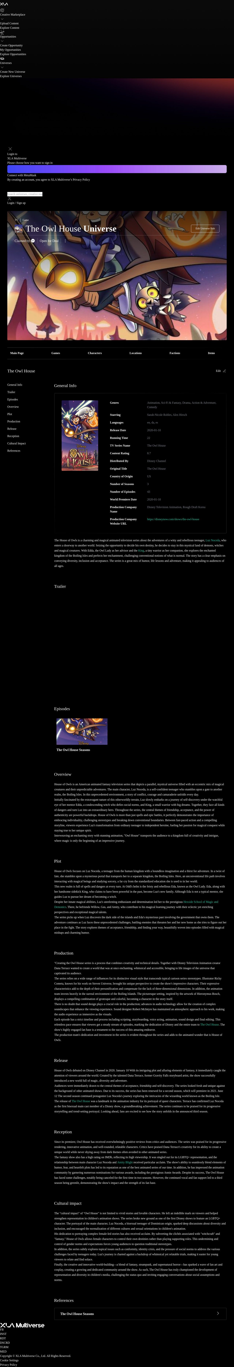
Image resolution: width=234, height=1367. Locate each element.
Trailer (11, 392)
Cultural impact (16, 443)
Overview (13, 406)
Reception (13, 436)
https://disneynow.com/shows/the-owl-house (173, 519)
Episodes (12, 399)
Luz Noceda (213, 540)
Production (13, 421)
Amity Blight (125, 1162)
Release (11, 428)
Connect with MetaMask (21, 175)
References (13, 450)
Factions (175, 353)
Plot (9, 414)
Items (211, 353)
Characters (95, 353)
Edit (221, 371)
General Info (14, 384)
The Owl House (209, 1024)
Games (55, 353)
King (141, 550)
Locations (136, 353)
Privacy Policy (81, 179)
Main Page (17, 353)
